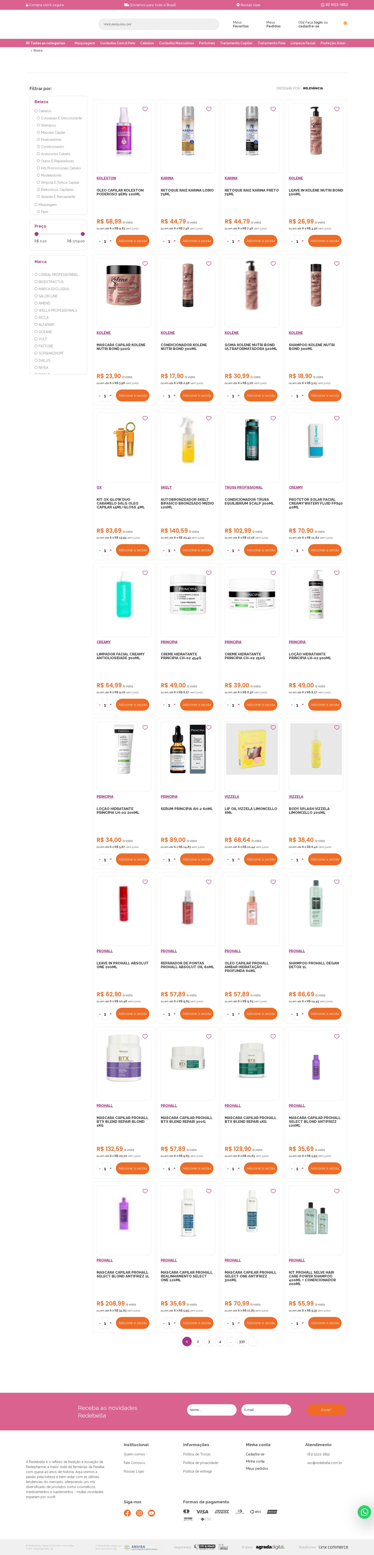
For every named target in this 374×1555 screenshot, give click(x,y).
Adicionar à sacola (133, 241)
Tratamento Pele (272, 43)
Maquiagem (85, 43)
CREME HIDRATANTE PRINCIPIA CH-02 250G (245, 657)
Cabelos (147, 43)
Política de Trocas (197, 1456)
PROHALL (105, 953)
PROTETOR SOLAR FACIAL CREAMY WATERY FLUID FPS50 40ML (316, 504)
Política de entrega (197, 1473)
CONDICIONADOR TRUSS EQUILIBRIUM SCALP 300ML (249, 502)
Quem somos (134, 1456)
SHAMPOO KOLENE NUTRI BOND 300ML (312, 347)
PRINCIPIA (169, 643)
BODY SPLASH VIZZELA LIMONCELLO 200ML (309, 812)
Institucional (136, 1447)
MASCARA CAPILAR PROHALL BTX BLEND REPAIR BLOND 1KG (123, 1123)
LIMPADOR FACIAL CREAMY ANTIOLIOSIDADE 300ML (121, 657)
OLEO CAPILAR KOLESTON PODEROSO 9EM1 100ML (120, 192)
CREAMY (296, 488)
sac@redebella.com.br (324, 1465)
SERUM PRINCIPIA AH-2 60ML (187, 810)
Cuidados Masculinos (176, 43)
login (318, 22)
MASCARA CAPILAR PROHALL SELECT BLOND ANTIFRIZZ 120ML (315, 1123)
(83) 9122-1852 (318, 1456)
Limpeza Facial (303, 43)
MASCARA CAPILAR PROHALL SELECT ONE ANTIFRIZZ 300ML (250, 1278)
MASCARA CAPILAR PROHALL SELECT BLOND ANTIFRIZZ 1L (123, 1276)
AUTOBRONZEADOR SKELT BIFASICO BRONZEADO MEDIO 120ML (187, 504)
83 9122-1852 (337, 4)
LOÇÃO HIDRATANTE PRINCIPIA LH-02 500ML (310, 657)
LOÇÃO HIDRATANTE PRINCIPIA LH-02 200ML (118, 812)
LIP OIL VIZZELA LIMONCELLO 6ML (251, 812)
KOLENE (296, 178)
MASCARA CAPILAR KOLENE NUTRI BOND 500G (121, 347)
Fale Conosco (134, 1465)
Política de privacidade (200, 1465)
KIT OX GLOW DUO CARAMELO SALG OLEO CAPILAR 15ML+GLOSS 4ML (121, 504)
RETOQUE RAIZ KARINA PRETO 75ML (252, 192)
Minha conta (258, 1447)
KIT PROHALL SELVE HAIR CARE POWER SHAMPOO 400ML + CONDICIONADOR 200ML (312, 1280)
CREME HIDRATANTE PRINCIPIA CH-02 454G (181, 657)
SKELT (166, 488)
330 (242, 1344)
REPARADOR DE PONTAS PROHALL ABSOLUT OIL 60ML (187, 967)
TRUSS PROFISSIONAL (244, 488)
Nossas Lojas (134, 1473)
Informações (196, 1447)
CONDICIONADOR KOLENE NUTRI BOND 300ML (184, 347)
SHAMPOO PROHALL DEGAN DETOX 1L (314, 967)
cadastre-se (308, 26)
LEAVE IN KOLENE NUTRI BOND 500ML (316, 192)
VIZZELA (232, 798)
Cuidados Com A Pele (117, 43)
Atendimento (318, 1447)
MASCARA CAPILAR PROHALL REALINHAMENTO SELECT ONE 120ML (187, 1278)
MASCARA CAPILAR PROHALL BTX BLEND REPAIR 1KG (250, 1121)
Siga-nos (132, 1504)
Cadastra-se (255, 1456)
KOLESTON (106, 178)
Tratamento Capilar (236, 43)
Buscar (204, 24)
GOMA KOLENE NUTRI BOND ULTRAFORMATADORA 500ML (251, 347)
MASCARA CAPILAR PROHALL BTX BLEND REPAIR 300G (187, 1121)
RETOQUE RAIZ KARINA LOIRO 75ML (187, 192)
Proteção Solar (333, 43)
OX (99, 488)
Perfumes (207, 43)
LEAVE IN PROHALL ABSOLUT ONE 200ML (123, 967)
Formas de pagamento (206, 1504)
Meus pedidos (257, 1471)
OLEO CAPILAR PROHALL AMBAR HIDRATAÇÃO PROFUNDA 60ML (247, 968)
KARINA (167, 178)
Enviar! (326, 1412)
